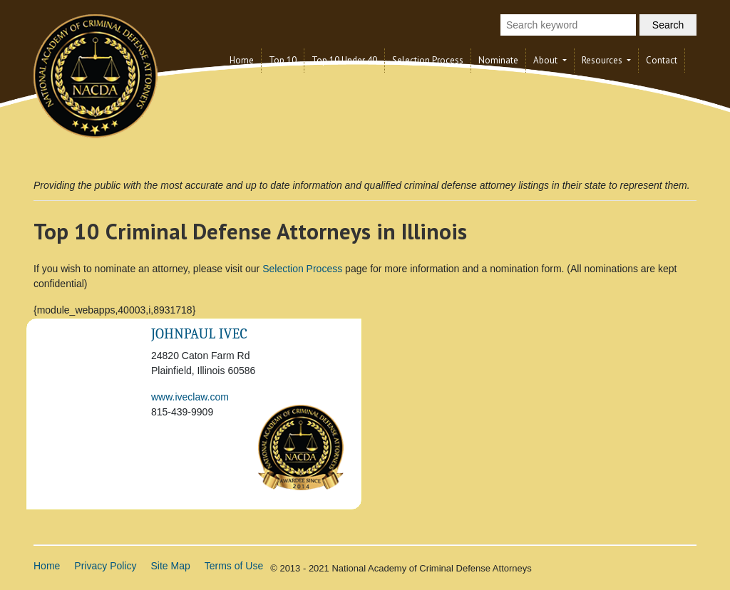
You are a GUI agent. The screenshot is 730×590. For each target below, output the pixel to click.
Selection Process (427, 60)
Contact (661, 60)
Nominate (498, 60)
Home (242, 60)
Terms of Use (234, 565)
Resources (603, 60)
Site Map (170, 565)
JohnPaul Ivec (199, 334)
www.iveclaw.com (190, 397)
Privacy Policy (105, 565)
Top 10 (283, 60)
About (546, 60)
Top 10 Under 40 (344, 60)
